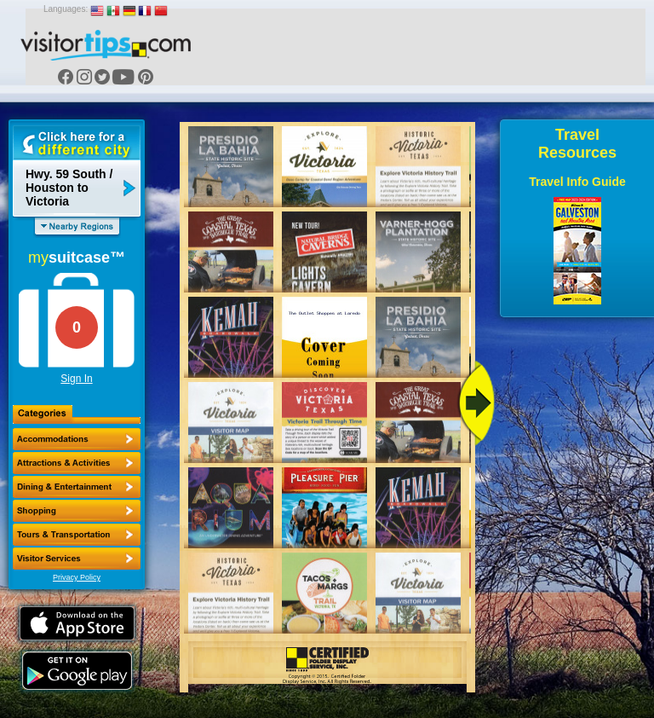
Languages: (65, 9)
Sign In (76, 379)
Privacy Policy (76, 577)
